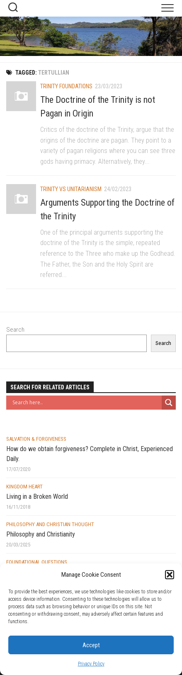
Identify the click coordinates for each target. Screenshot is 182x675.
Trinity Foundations (66, 86)
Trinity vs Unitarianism (71, 189)
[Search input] (86, 403)
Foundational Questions (36, 562)
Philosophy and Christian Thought (50, 524)
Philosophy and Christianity (40, 534)
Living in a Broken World (37, 496)
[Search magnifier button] (169, 403)
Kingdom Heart (24, 486)
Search (15, 329)
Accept (91, 645)
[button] (169, 575)
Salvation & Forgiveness (36, 439)
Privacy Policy (91, 664)
